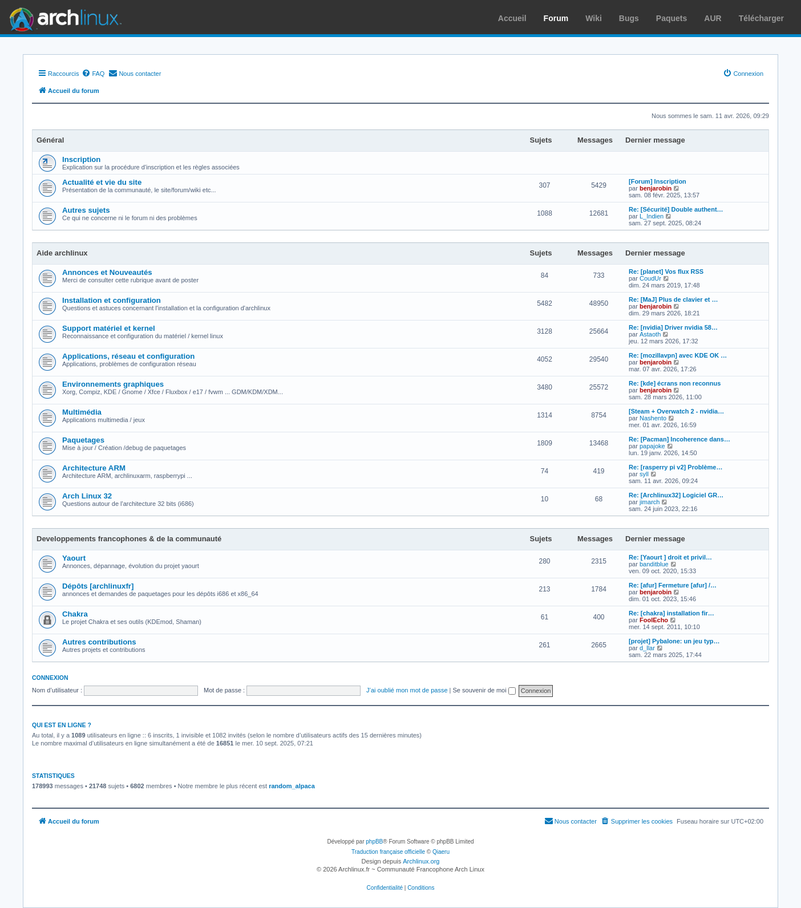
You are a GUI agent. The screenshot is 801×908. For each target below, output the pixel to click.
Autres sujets (86, 210)
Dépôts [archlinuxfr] (98, 586)
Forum (556, 18)
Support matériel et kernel (108, 328)
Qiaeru (441, 852)
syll (644, 474)
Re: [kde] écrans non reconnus (675, 383)
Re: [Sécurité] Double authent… (676, 209)
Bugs (629, 18)
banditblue (654, 564)
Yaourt (74, 558)
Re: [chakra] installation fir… (671, 613)
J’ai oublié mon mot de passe (406, 690)
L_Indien (652, 216)
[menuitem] (93, 73)
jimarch (650, 501)
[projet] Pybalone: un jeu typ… (674, 641)
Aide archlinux (62, 253)
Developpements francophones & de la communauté (129, 538)
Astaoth (650, 334)
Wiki (593, 18)
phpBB (374, 841)
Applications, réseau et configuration (128, 356)
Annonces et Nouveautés (107, 272)
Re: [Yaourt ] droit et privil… (670, 557)
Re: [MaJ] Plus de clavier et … (673, 299)
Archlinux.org (421, 861)
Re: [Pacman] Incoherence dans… (679, 439)
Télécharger (761, 18)
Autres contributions (99, 642)
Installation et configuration (111, 300)
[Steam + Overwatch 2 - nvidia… (676, 411)
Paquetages (83, 440)
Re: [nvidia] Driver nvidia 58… (673, 327)
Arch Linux (63, 17)
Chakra (75, 614)
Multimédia (82, 412)
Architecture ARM (94, 468)
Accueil (512, 18)
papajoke (652, 446)
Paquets (671, 18)
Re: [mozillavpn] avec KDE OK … (678, 355)
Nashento (653, 418)
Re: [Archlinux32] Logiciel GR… (676, 495)
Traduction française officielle (388, 852)
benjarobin (655, 188)
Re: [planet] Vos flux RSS (666, 271)
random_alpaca (292, 786)
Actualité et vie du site (101, 182)
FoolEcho (654, 620)
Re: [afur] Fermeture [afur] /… (673, 585)
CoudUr (650, 278)
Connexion (50, 677)
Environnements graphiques (113, 384)
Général (50, 140)
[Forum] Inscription (657, 181)
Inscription (81, 159)
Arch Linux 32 (87, 496)
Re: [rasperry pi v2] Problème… (675, 467)
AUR (712, 18)
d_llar (647, 647)
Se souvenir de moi (484, 690)
